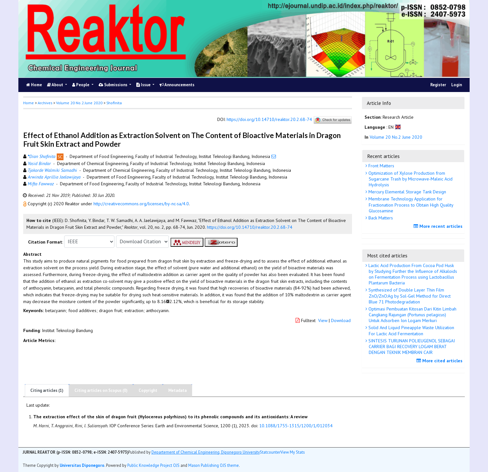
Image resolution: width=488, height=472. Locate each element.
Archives (45, 102)
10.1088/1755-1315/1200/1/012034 (296, 426)
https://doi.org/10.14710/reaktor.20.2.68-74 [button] (249, 227)
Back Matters (380, 218)
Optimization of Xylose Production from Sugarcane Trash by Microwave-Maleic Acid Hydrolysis (410, 179)
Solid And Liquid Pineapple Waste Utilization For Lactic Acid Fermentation (410, 330)
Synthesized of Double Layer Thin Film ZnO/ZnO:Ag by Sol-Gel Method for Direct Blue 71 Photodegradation (409, 295)
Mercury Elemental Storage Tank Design (406, 192)
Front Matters (380, 166)
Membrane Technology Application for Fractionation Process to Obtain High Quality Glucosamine (410, 204)
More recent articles (439, 226)
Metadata (177, 390)
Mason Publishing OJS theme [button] (213, 465)
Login (456, 85)
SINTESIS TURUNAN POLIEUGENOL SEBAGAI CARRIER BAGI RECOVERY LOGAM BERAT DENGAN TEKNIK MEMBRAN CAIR (411, 346)
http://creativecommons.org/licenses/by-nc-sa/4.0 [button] (141, 204)
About (55, 85)
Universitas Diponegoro (82, 465)
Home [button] (28, 102)
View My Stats (292, 452)
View (322, 320)
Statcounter (270, 452)
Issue (143, 85)
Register (438, 85)
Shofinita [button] (114, 102)
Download (341, 320)
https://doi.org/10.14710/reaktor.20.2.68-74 (269, 119)
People (81, 85)
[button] (25, 204)
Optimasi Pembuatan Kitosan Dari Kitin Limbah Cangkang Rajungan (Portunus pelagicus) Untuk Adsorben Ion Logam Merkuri (411, 314)
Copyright (148, 390)
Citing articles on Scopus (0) (101, 390)
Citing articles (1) (46, 390)
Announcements (177, 85)
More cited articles (440, 361)
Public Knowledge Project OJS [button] (153, 465)
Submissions (113, 85)
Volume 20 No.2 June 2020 (79, 102)
